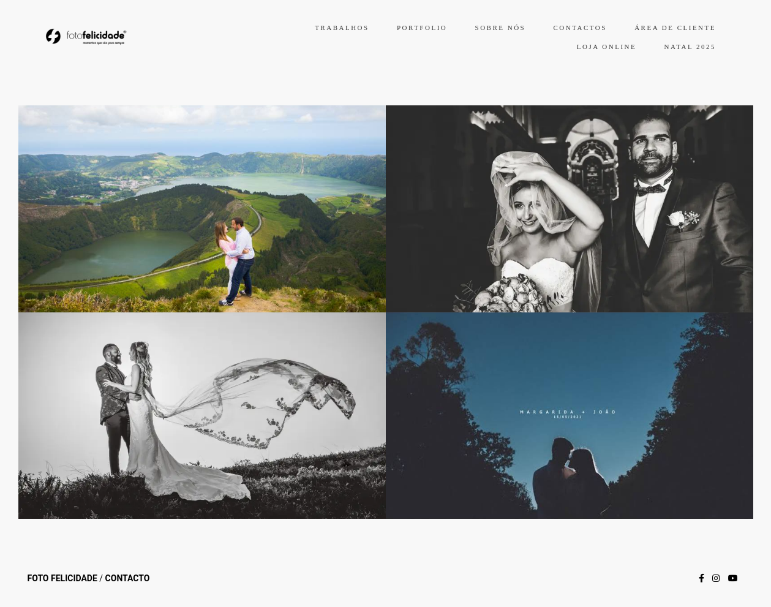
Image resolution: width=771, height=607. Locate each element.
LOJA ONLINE (606, 46)
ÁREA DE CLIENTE (675, 27)
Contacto (127, 578)
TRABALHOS (342, 27)
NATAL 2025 (690, 46)
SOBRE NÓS (500, 27)
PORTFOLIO (422, 27)
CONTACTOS (579, 27)
